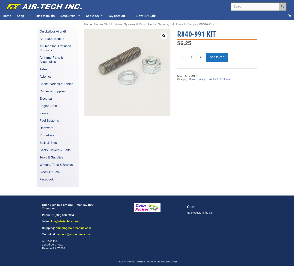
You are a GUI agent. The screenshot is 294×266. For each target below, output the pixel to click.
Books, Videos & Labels (56, 84)
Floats (44, 113)
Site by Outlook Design (166, 262)
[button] (163, 36)
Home (7, 16)
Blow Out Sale (146, 16)
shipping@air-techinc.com (73, 228)
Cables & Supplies (53, 91)
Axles (43, 69)
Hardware (46, 128)
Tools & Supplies (51, 157)
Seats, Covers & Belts (55, 150)
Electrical (46, 98)
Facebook (47, 179)
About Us (96, 16)
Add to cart (217, 57)
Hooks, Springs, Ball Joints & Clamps (172, 24)
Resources (71, 16)
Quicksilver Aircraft (53, 31)
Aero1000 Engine (52, 39)
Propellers (47, 135)
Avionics (45, 76)
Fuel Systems (49, 120)
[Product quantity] (191, 57)
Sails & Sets (48, 143)
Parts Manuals (45, 16)
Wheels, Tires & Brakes (56, 165)
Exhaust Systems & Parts (129, 24)
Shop (24, 16)
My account (121, 16)
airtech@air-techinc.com (73, 234)
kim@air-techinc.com (65, 221)
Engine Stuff (102, 24)
